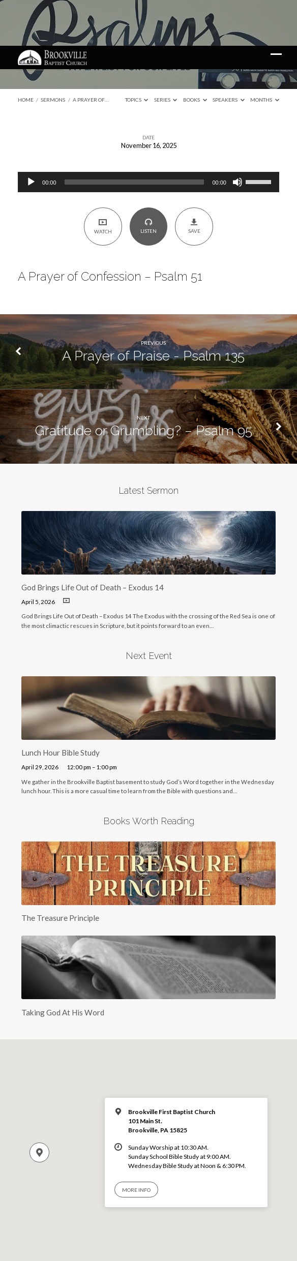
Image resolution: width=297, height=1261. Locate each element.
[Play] (31, 136)
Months (264, 54)
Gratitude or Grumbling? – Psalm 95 (143, 385)
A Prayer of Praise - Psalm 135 (153, 310)
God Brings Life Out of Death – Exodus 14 (92, 541)
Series (165, 54)
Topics (136, 54)
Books (195, 54)
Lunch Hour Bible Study (60, 706)
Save (194, 180)
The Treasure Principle (60, 872)
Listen (148, 180)
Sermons (53, 54)
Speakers (229, 54)
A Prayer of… (90, 54)
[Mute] (237, 136)
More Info (136, 1144)
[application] (148, 136)
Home (26, 54)
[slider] (134, 136)
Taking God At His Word (62, 966)
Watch (103, 180)
